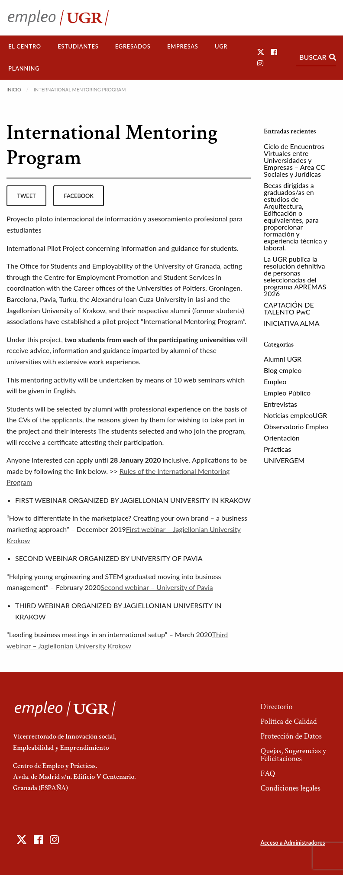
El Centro (24, 46)
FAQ (267, 773)
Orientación (282, 438)
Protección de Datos (290, 736)
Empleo (275, 381)
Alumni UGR (282, 359)
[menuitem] (24, 47)
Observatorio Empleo (296, 426)
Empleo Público (287, 393)
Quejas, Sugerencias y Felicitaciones (293, 755)
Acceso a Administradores (292, 842)
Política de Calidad (288, 721)
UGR (221, 46)
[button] (261, 52)
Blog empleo (282, 370)
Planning (23, 68)
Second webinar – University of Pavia (156, 587)
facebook (79, 195)
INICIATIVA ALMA (292, 323)
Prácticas (277, 449)
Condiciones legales (290, 788)
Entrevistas (280, 404)
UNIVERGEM (284, 460)
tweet (26, 195)
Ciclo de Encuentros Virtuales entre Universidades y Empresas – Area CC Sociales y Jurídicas (294, 160)
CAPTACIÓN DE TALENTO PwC (289, 308)
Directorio (276, 707)
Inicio (13, 89)
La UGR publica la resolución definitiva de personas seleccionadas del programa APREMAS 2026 (295, 276)
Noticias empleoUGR (295, 415)
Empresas (182, 46)
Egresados (133, 46)
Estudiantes (78, 46)
